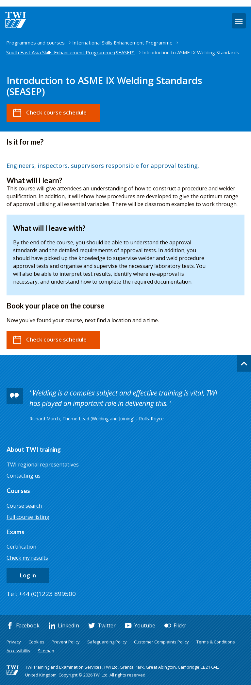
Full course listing (28, 516)
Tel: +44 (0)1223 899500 (41, 593)
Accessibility (18, 651)
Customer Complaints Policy (161, 642)
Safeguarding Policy (107, 642)
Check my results (27, 557)
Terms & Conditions (215, 642)
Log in (28, 575)
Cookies (36, 642)
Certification (21, 546)
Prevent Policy (66, 642)
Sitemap (46, 651)
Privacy (14, 642)
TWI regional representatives (43, 464)
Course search (24, 505)
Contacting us (24, 475)
